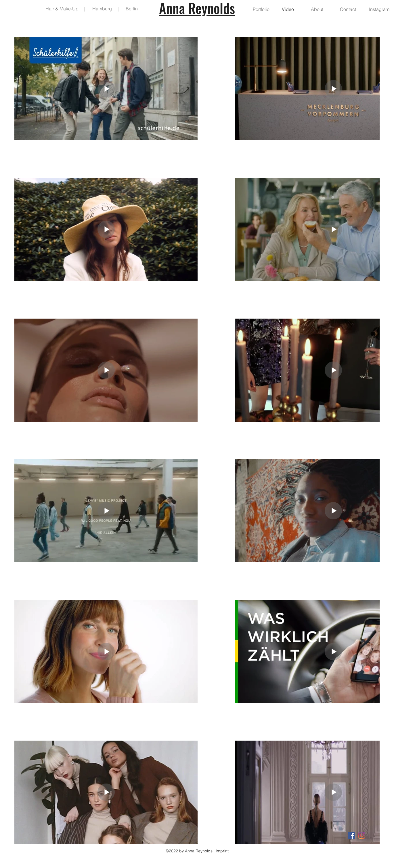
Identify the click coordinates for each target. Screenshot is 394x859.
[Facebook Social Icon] (351, 835)
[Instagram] (361, 835)
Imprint (222, 851)
